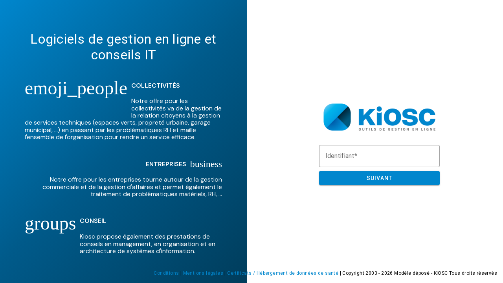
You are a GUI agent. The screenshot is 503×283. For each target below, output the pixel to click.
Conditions (166, 273)
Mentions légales (203, 273)
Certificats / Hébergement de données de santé (282, 273)
